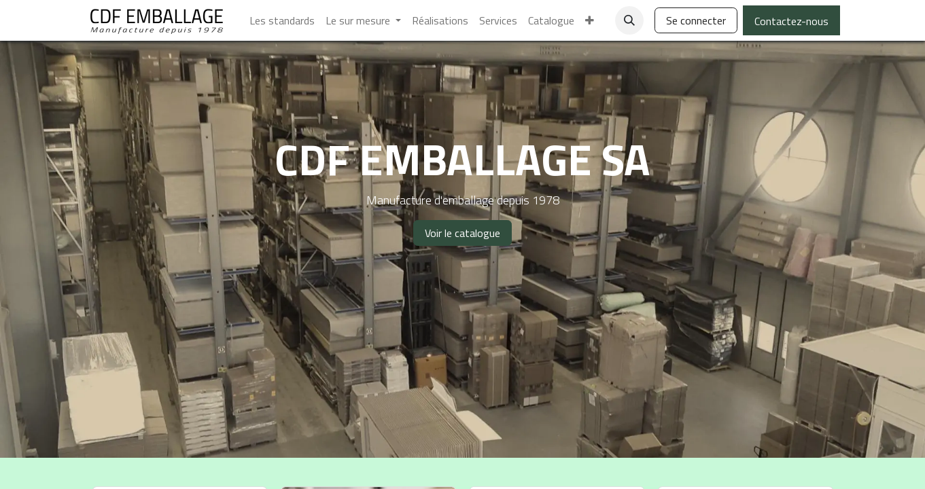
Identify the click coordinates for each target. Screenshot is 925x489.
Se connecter (696, 20)
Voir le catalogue (462, 233)
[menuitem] (282, 20)
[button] (629, 20)
